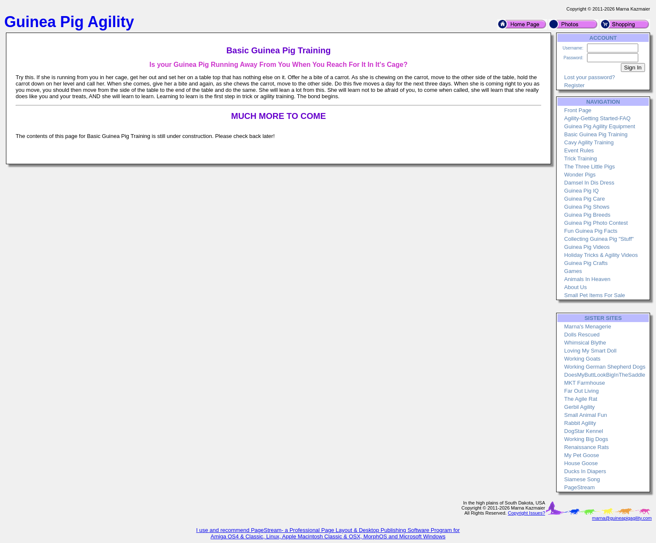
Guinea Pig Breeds (587, 215)
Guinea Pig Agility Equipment (599, 126)
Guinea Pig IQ (581, 190)
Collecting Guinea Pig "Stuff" (599, 239)
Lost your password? (589, 77)
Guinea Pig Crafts (586, 263)
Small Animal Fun (585, 415)
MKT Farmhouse (584, 383)
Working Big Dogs (586, 439)
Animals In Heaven (587, 279)
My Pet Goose (581, 455)
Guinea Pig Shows (586, 207)
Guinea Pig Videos (586, 247)
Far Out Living (581, 391)
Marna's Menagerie (587, 326)
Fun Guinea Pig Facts (590, 231)
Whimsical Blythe (585, 342)
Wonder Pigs (579, 174)
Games (573, 271)
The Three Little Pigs (589, 166)
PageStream (579, 487)
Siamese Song (582, 479)
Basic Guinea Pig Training (596, 134)
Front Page (577, 110)
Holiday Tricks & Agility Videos (601, 255)
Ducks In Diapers (585, 471)
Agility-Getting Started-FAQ (597, 118)
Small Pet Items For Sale (594, 295)
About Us (575, 287)
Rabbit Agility (580, 423)
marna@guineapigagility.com (622, 518)
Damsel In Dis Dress (589, 182)
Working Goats (582, 359)
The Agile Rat (580, 399)
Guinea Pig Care (584, 199)
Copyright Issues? (526, 512)
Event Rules (579, 150)
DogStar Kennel (583, 431)
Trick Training (580, 158)
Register (574, 85)
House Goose (581, 463)
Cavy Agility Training (589, 142)
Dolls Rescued (582, 334)
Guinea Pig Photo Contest (596, 223)
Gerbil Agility (579, 407)
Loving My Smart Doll (590, 350)
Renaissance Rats (586, 447)
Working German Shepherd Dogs (604, 367)
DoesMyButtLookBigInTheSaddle (604, 375)
